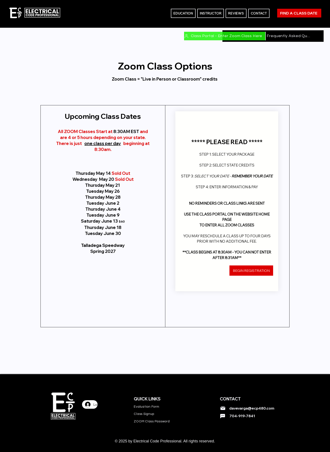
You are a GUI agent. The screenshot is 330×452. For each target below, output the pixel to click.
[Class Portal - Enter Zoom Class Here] (225, 36)
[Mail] (223, 408)
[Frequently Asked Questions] (289, 36)
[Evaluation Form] (156, 406)
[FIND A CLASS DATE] (299, 13)
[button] (183, 13)
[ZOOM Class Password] (156, 421)
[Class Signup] (156, 414)
